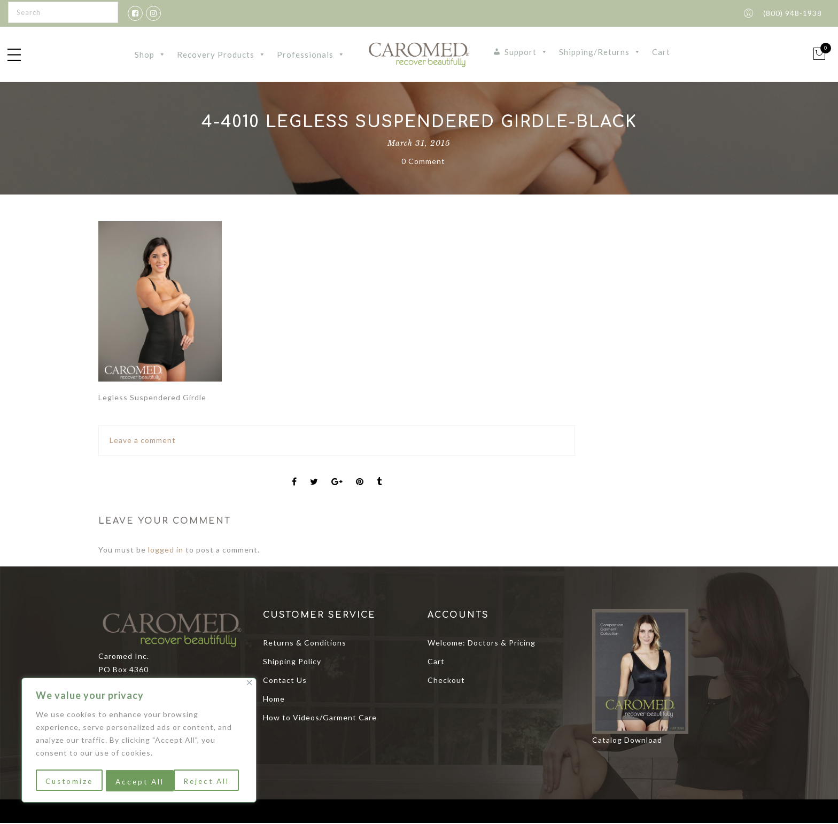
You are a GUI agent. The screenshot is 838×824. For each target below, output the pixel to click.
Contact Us (285, 681)
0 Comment (423, 162)
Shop (150, 55)
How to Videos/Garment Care (320, 718)
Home (274, 699)
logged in (165, 550)
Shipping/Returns (600, 52)
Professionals (311, 55)
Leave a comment (143, 441)
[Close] (249, 684)
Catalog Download (627, 740)
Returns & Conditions (304, 643)
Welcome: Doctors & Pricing (482, 643)
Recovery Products (221, 55)
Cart (661, 52)
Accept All (208, 781)
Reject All (138, 781)
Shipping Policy (292, 662)
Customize (69, 781)
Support (526, 52)
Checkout (446, 681)
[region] (139, 741)
